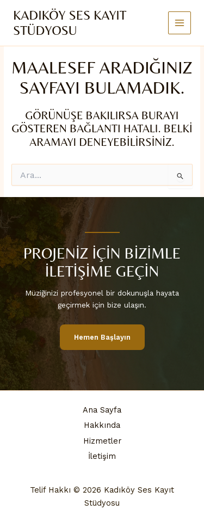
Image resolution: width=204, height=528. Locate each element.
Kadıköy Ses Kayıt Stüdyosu (69, 23)
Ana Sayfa (102, 410)
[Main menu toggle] (179, 23)
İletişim (102, 456)
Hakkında (102, 425)
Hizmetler (102, 441)
